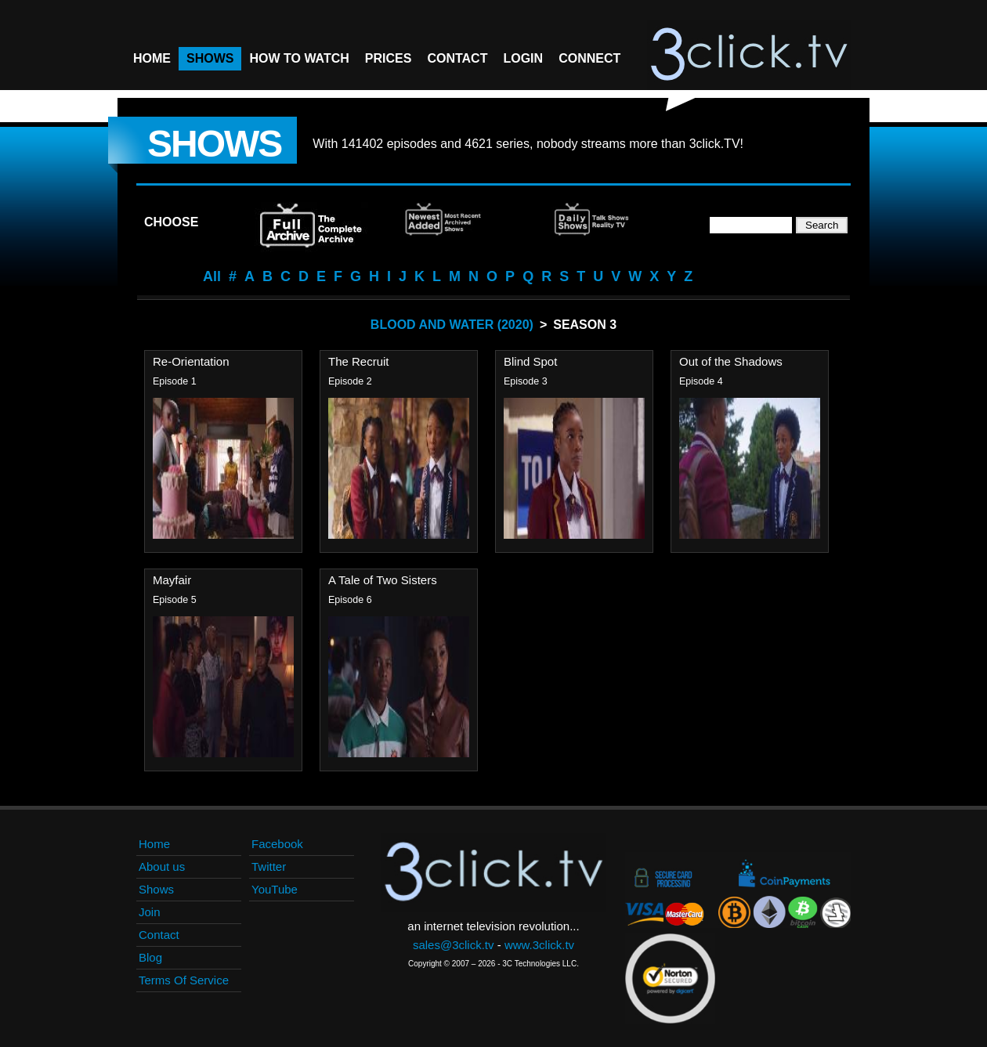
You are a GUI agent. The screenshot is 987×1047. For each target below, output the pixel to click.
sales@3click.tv (453, 944)
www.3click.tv (539, 944)
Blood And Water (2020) (452, 324)
